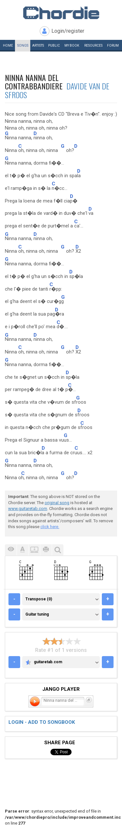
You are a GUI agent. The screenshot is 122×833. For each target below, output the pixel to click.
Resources (93, 45)
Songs (22, 45)
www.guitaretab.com (27, 508)
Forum (113, 45)
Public (54, 45)
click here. (49, 526)
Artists (38, 45)
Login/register (67, 31)
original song (57, 502)
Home (8, 45)
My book (71, 45)
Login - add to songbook (41, 722)
